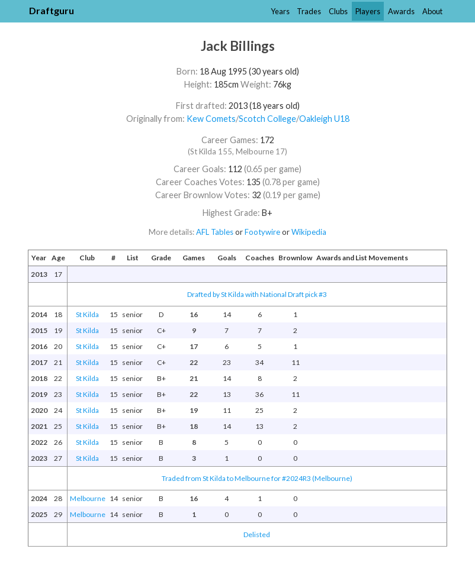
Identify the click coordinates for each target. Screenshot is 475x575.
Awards (401, 11)
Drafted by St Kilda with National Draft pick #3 (257, 294)
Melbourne (87, 498)
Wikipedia (308, 232)
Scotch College (267, 119)
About (432, 11)
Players (367, 11)
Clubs (338, 11)
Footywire (262, 232)
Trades (309, 11)
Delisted (256, 534)
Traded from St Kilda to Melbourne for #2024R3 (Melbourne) (257, 478)
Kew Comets (211, 119)
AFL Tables (214, 232)
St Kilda (87, 314)
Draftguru (51, 10)
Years (280, 11)
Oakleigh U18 (324, 119)
